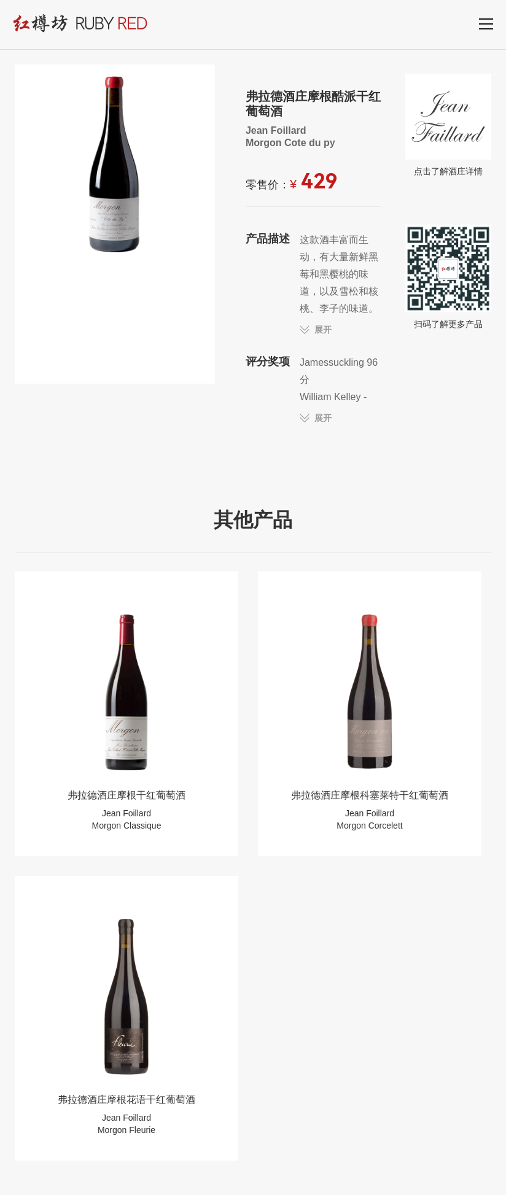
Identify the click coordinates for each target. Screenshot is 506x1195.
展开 (323, 330)
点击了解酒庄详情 (448, 125)
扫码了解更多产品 (448, 276)
